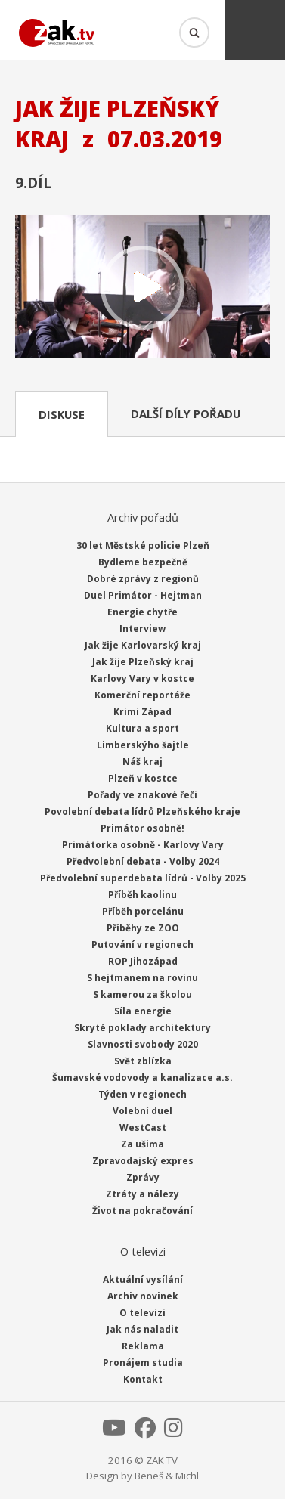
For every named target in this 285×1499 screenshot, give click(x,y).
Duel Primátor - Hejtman (143, 595)
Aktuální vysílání (143, 1279)
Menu (255, 30)
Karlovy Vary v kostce (142, 678)
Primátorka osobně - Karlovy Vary (143, 844)
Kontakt (143, 1379)
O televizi (142, 1312)
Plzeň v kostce (143, 778)
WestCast (142, 1127)
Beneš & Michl (167, 1475)
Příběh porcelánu (143, 911)
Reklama (143, 1345)
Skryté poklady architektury (142, 1027)
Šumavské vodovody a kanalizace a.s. (142, 1077)
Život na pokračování (142, 1210)
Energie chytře (142, 611)
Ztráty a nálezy (142, 1194)
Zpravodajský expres (143, 1160)
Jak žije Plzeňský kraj (143, 661)
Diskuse (62, 414)
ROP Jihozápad (143, 961)
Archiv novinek (142, 1296)
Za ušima (142, 1144)
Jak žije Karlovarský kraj (143, 645)
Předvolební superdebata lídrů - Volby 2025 (143, 878)
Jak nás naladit (142, 1329)
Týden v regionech (142, 1094)
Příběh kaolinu (142, 894)
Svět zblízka (143, 1061)
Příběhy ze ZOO (143, 927)
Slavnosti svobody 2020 (143, 1044)
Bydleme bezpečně (142, 562)
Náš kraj (142, 761)
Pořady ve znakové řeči (142, 794)
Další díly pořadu (185, 413)
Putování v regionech (142, 944)
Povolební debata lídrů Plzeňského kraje (142, 811)
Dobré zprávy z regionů (143, 578)
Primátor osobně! (142, 828)
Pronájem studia (143, 1362)
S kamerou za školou (142, 994)
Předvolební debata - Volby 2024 (143, 861)
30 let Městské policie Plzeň (142, 545)
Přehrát (142, 288)
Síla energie (143, 1011)
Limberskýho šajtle (143, 745)
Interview (142, 628)
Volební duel (142, 1110)
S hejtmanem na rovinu (142, 977)
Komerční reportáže (142, 695)
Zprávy (143, 1177)
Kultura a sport (142, 728)
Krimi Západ (142, 711)
